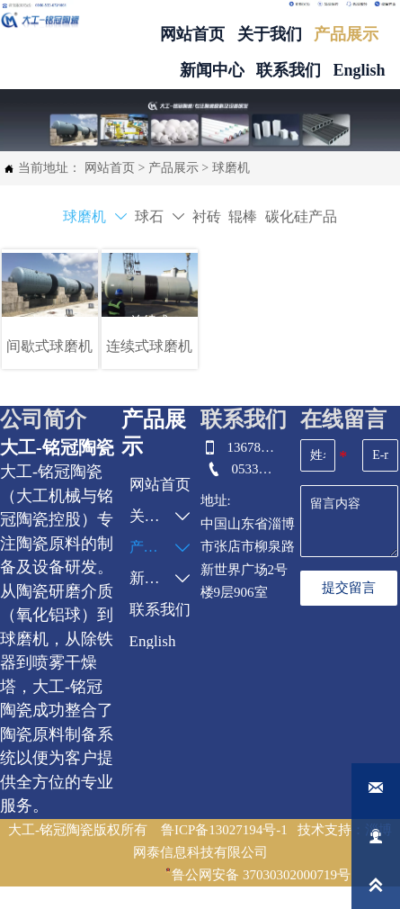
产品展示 (173, 168)
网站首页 (109, 168)
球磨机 (231, 168)
